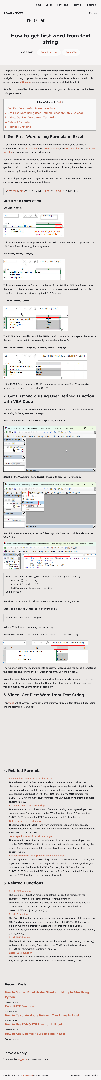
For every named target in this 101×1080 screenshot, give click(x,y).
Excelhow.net (27, 1075)
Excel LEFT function (20, 891)
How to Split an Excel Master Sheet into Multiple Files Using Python (47, 994)
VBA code (25, 82)
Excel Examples (49, 52)
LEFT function (71, 148)
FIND (22, 191)
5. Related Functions (18, 126)
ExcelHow (13, 13)
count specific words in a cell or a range (30, 836)
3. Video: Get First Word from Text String (31, 117)
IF (8, 191)
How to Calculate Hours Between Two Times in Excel (42, 1015)
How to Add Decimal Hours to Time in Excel (35, 1033)
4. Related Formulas (17, 122)
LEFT (46, 191)
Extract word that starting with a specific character (36, 855)
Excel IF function (18, 914)
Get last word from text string (25, 821)
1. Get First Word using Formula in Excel (30, 108)
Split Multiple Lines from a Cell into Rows (31, 778)
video (11, 702)
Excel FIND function (20, 937)
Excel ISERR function (20, 952)
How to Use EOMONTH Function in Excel (33, 1024)
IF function (31, 148)
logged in (23, 1059)
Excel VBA (71, 52)
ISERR (14, 191)
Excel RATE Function (19, 1006)
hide (60, 102)
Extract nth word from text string (27, 805)
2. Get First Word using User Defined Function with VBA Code (44, 113)
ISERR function (50, 148)
